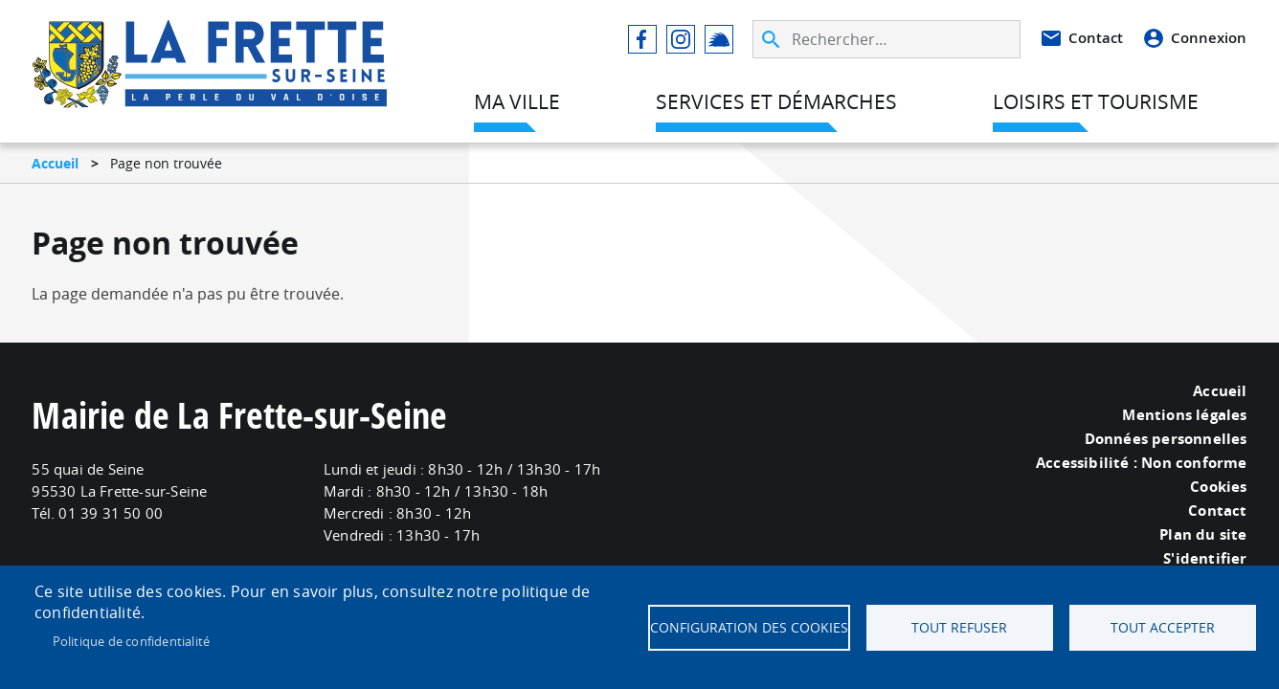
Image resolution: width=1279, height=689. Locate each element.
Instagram (680, 39)
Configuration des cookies (749, 627)
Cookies (1218, 487)
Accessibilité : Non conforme (1141, 463)
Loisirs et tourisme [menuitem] (1096, 101)
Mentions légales (1184, 415)
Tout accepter (1163, 627)
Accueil (55, 163)
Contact (1095, 38)
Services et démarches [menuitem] (776, 101)
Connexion (1208, 38)
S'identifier (1204, 558)
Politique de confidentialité (132, 641)
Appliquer (772, 39)
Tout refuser (959, 627)
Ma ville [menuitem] (517, 101)
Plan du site (1202, 535)
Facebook (642, 39)
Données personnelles (1166, 439)
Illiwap (719, 39)
